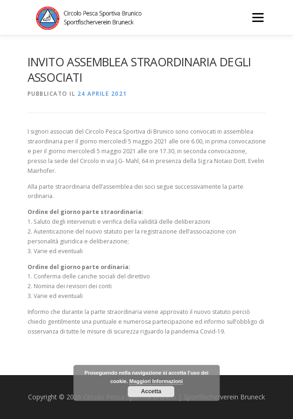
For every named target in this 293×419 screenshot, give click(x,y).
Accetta (151, 391)
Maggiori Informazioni (156, 381)
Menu (257, 17)
